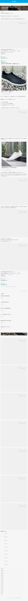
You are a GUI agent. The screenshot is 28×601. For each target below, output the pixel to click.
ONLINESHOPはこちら (4, 62)
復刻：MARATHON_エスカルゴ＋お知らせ (6, 322)
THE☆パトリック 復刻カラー (8, 562)
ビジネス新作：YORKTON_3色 (4, 303)
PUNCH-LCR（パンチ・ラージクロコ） (5, 328)
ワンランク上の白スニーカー (8, 555)
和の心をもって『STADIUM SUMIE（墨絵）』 (9, 565)
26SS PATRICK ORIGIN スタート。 (8, 548)
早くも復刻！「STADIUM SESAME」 (5, 297)
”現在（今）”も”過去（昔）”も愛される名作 (9, 534)
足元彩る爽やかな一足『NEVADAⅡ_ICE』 (9, 541)
